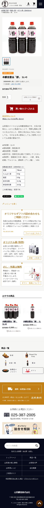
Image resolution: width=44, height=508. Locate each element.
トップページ (11, 458)
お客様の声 (33, 463)
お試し (31, 451)
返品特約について (8, 116)
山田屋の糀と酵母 (10, 463)
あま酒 (25, 451)
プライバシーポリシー (31, 478)
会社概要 (33, 468)
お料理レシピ (11, 468)
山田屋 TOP (5, 10)
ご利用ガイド (11, 473)
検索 (37, 445)
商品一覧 (13, 10)
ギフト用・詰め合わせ (24, 10)
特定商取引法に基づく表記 (14, 478)
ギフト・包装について (30, 283)
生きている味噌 (16, 451)
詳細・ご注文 (34, 258)
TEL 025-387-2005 (8, 231)
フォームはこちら (32, 233)
